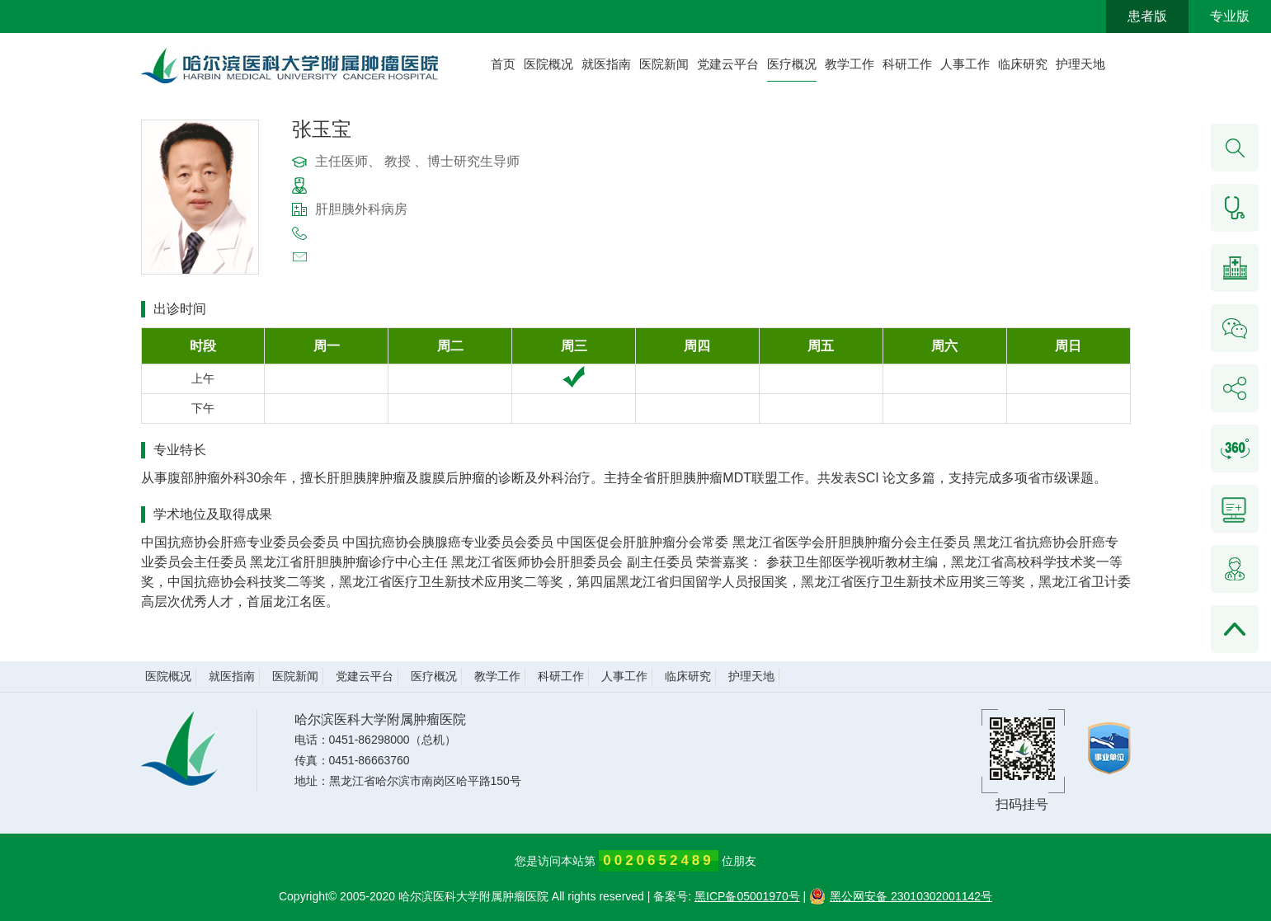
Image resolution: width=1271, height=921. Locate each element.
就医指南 (606, 64)
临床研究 (1022, 64)
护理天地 (1080, 64)
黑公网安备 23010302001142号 (900, 896)
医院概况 (548, 64)
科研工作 (907, 64)
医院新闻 (664, 64)
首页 (503, 64)
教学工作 (849, 64)
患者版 (1147, 16)
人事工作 (965, 64)
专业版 (1230, 16)
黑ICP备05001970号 (747, 896)
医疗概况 (792, 64)
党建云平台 (728, 64)
